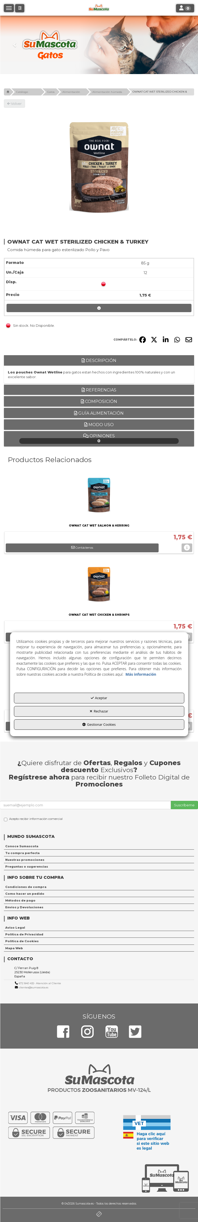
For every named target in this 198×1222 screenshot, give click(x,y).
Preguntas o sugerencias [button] (26, 866)
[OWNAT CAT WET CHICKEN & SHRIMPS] (99, 585)
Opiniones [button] (99, 438)
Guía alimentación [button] (99, 413)
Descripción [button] (99, 360)
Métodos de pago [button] (20, 900)
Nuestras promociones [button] (24, 860)
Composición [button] (99, 401)
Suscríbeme (184, 805)
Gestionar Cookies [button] (99, 724)
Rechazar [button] (99, 711)
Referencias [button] (99, 390)
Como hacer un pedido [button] (24, 894)
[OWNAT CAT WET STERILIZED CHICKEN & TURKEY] (99, 167)
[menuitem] (99, 846)
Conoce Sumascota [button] (21, 846)
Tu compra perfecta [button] (22, 853)
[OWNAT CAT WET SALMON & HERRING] (99, 496)
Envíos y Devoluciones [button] (24, 907)
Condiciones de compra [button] (25, 887)
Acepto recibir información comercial (33, 819)
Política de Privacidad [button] (24, 934)
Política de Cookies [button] (22, 941)
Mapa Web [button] (14, 948)
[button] (15, 45)
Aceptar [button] (99, 698)
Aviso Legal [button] (15, 927)
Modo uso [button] (99, 424)
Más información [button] (140, 674)
